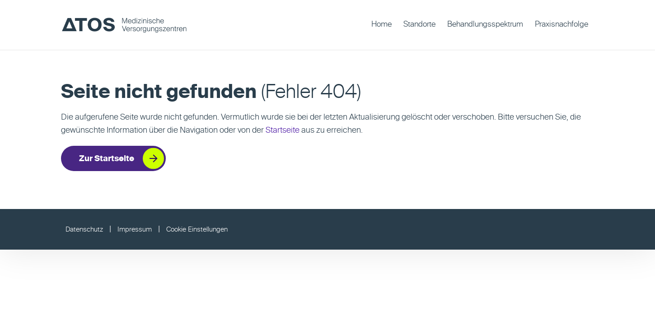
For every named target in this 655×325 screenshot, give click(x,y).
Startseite (282, 130)
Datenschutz (84, 229)
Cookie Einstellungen (197, 229)
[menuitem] (381, 25)
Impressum (134, 229)
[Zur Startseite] (113, 158)
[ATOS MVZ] (124, 25)
